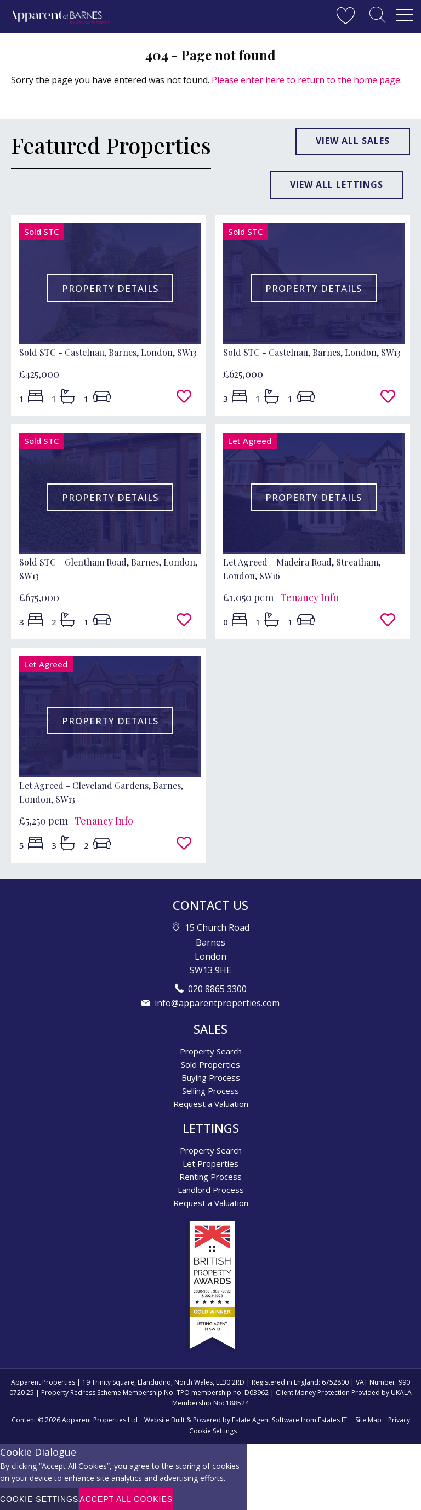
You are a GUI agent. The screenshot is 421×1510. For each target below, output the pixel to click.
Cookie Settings (213, 1431)
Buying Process (210, 1077)
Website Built (164, 1420)
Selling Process (210, 1090)
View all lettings (336, 184)
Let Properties (210, 1163)
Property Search (211, 1051)
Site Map (368, 1420)
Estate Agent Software (265, 1420)
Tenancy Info (309, 597)
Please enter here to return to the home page (306, 80)
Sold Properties (210, 1064)
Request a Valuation (210, 1103)
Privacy (399, 1420)
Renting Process (210, 1176)
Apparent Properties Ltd (100, 1420)
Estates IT (332, 1420)
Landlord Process (211, 1189)
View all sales (353, 141)
